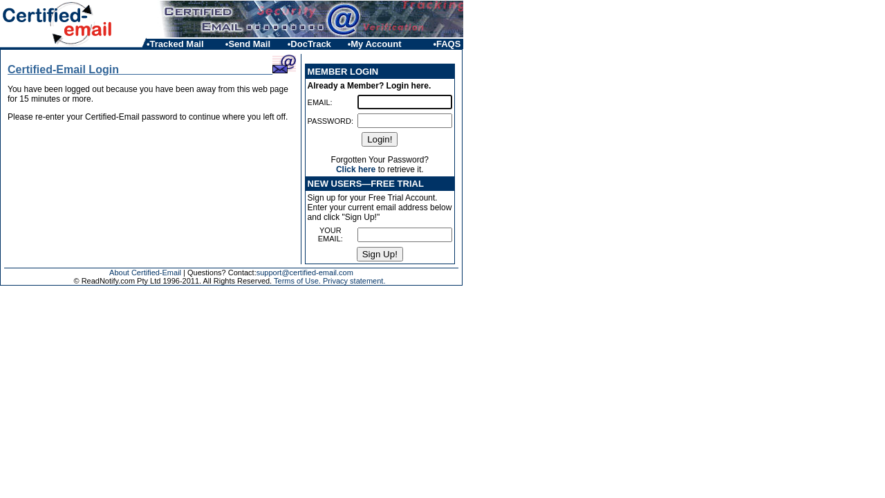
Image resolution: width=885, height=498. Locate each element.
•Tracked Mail (175, 44)
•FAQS (448, 44)
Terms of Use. (297, 281)
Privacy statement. (354, 281)
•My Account (375, 44)
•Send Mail (247, 44)
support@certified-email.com (305, 272)
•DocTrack (309, 44)
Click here (355, 169)
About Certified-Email (145, 272)
